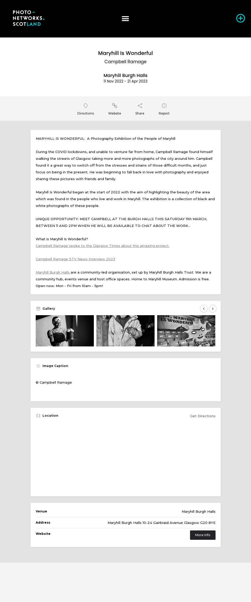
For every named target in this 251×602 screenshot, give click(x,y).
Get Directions (203, 416)
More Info (202, 535)
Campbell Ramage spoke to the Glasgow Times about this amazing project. (102, 246)
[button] (125, 18)
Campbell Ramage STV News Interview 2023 (75, 259)
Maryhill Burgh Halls (53, 272)
